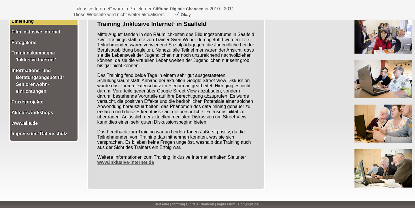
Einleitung (23, 21)
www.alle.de (25, 123)
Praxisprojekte (27, 101)
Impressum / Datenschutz (39, 133)
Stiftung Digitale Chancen (178, 9)
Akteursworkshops (32, 112)
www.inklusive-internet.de (125, 162)
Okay (183, 14)
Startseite (161, 204)
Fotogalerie (24, 42)
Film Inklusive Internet (36, 31)
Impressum (226, 204)
